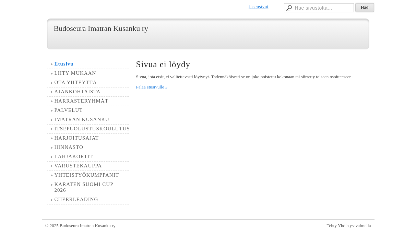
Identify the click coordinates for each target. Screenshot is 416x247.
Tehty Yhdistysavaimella (349, 225)
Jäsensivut (259, 6)
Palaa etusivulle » (152, 87)
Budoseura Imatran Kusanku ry (101, 28)
